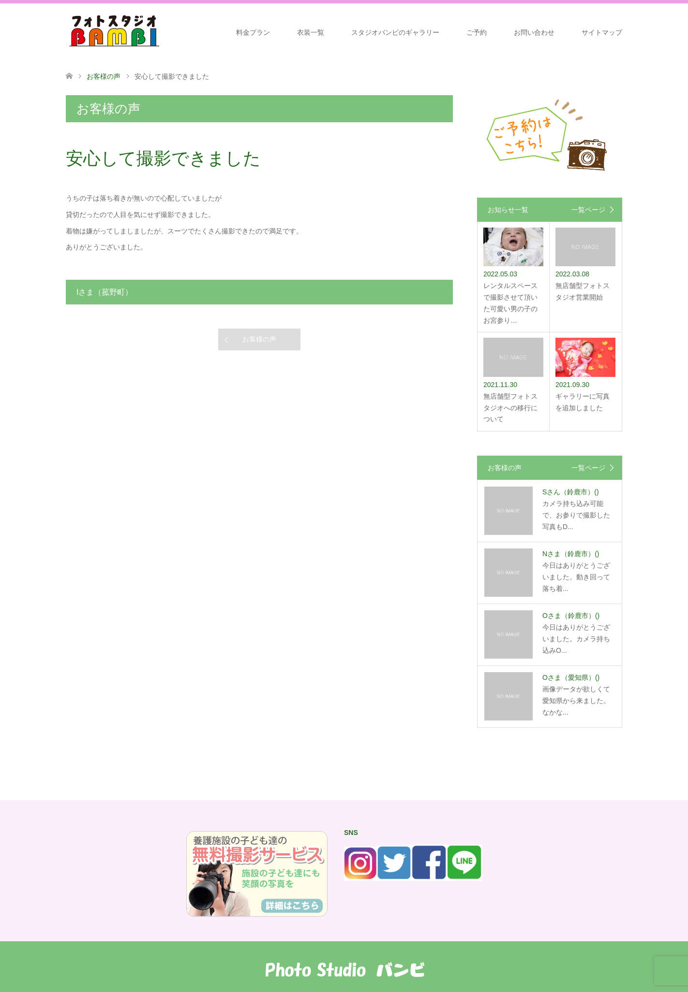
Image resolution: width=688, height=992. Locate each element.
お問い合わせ (534, 32)
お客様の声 (259, 339)
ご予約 (476, 32)
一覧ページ (588, 209)
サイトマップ (602, 32)
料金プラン (253, 32)
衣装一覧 (310, 32)
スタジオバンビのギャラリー (395, 32)
